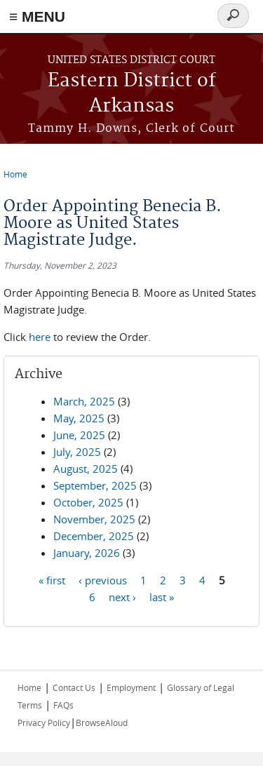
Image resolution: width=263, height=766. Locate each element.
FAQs (63, 705)
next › (122, 597)
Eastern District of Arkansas (132, 93)
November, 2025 (94, 519)
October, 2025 (88, 502)
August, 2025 (85, 469)
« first (52, 580)
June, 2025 (79, 435)
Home (15, 174)
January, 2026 (86, 553)
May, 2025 (78, 418)
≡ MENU (37, 16)
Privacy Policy (44, 722)
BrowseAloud (102, 722)
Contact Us (74, 687)
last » (161, 597)
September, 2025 (95, 485)
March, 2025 (84, 401)
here (41, 337)
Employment (131, 687)
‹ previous (103, 580)
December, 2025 (93, 536)
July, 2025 (77, 452)
